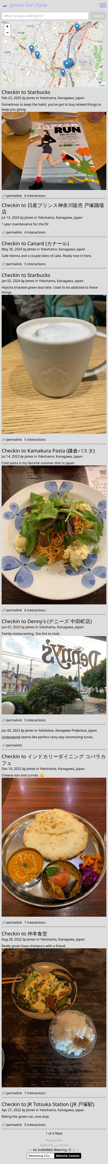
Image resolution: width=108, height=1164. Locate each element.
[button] (37, 55)
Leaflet (102, 84)
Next (58, 1133)
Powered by (47, 1145)
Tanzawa (61, 1145)
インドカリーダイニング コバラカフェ (54, 759)
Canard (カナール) (48, 243)
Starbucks (38, 92)
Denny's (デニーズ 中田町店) (59, 621)
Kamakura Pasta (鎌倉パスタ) (61, 450)
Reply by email (54, 1140)
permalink (12, 195)
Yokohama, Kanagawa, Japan (62, 98)
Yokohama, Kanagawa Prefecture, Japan (67, 730)
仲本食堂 (37, 933)
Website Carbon (68, 1155)
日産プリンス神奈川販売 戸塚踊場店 (53, 208)
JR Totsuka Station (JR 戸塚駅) (60, 1104)
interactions (34, 195)
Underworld (11, 737)
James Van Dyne (24, 4)
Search (98, 16)
